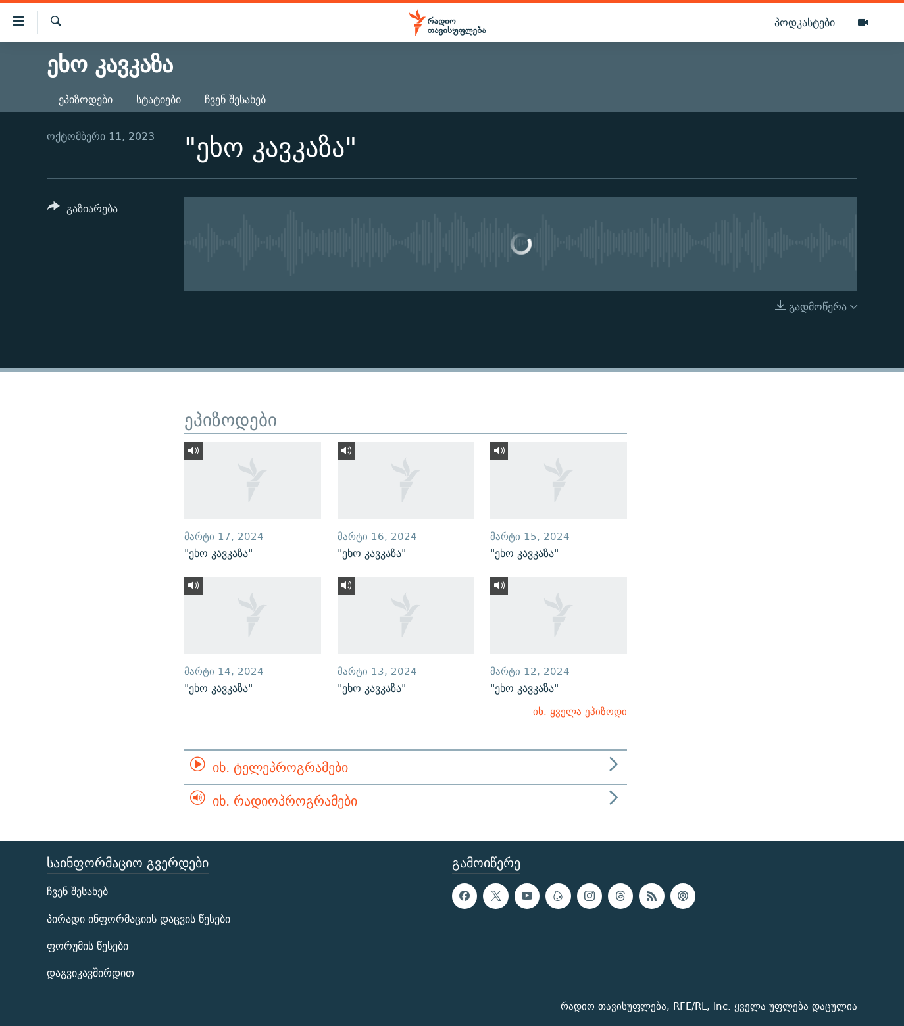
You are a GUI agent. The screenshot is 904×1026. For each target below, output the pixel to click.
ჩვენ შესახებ (235, 100)
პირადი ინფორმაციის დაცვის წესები (138, 919)
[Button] (82, 211)
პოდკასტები (804, 22)
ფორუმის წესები (87, 946)
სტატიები (158, 100)
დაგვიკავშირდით (90, 973)
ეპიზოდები (86, 100)
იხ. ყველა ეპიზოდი (580, 711)
